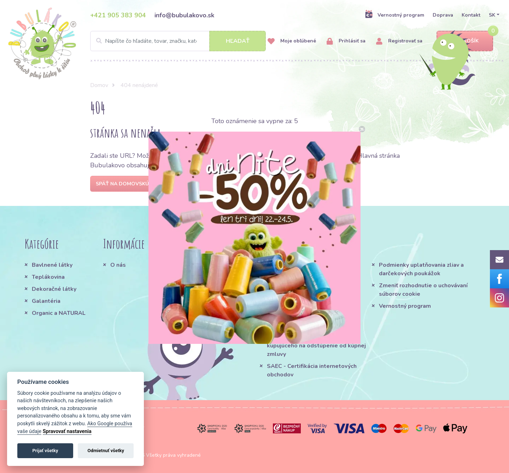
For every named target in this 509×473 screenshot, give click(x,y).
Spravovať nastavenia (67, 431)
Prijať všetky (45, 450)
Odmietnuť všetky (106, 450)
